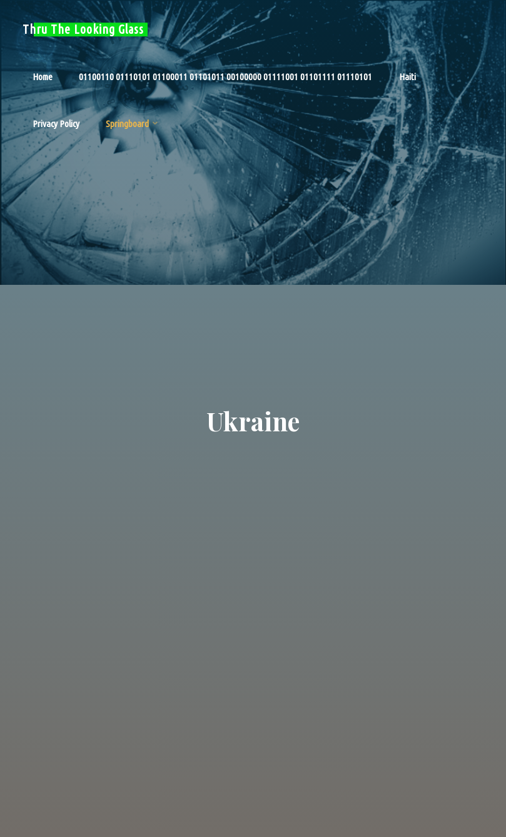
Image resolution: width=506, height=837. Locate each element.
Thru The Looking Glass (83, 29)
